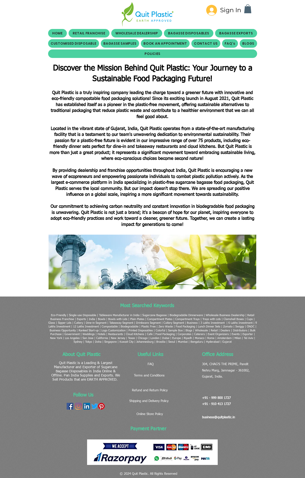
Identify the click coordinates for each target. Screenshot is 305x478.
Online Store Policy (149, 414)
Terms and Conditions (149, 375)
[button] (247, 8)
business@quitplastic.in (218, 417)
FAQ (151, 364)
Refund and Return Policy (150, 390)
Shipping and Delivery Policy (149, 401)
